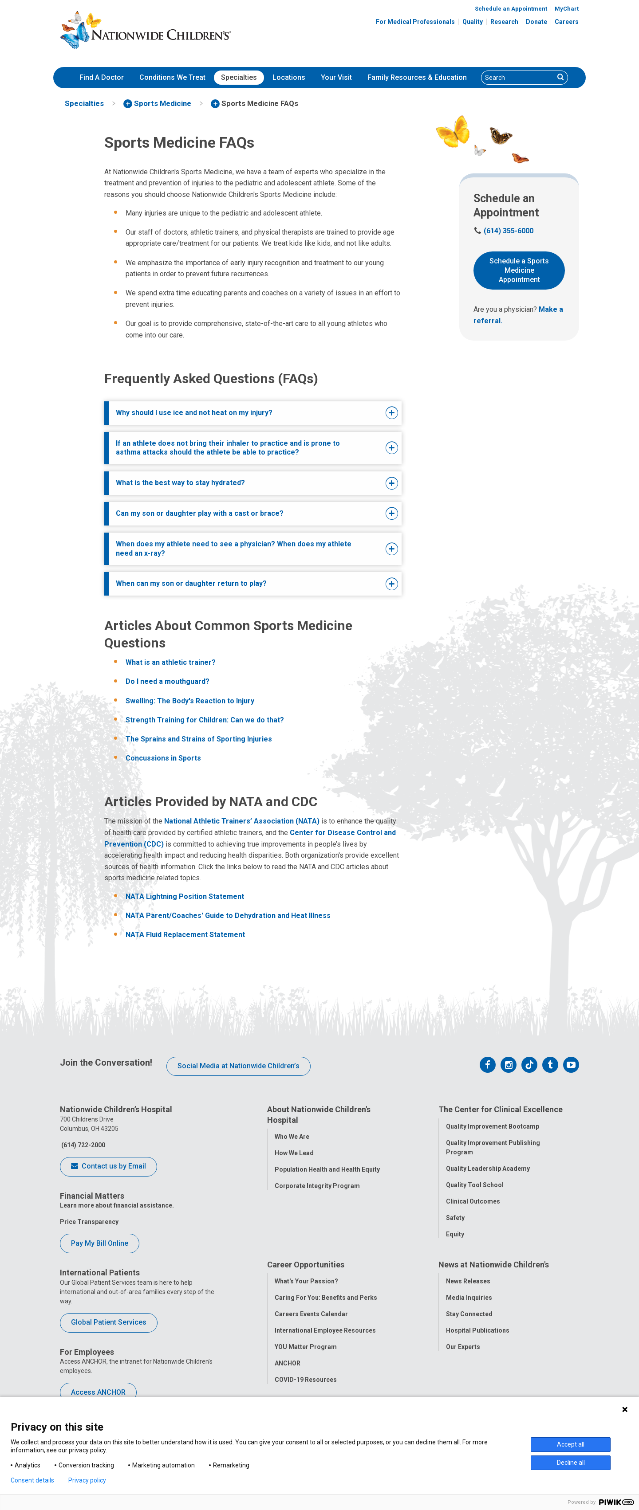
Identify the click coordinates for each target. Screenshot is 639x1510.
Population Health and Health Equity (327, 1169)
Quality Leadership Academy (488, 1168)
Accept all (570, 1444)
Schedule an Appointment (511, 9)
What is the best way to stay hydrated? (180, 482)
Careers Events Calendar (311, 1314)
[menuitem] (101, 78)
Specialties (239, 77)
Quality (472, 22)
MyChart (567, 9)
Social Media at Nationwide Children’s (239, 1066)
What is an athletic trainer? (171, 662)
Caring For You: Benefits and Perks (326, 1298)
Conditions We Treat (172, 77)
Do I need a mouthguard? (167, 681)
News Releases (468, 1282)
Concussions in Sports (163, 758)
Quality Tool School (475, 1184)
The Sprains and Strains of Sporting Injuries (199, 739)
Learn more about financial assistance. (117, 1205)
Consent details (32, 1480)
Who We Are (292, 1136)
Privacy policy (87, 1480)
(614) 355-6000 (503, 231)
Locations (288, 77)
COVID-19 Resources (306, 1380)
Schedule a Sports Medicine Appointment (519, 270)
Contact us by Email (108, 1167)
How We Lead (294, 1153)
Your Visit (336, 77)
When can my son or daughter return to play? (191, 583)
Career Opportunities (305, 1265)
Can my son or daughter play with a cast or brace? (200, 513)
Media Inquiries (469, 1298)
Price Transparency (89, 1221)
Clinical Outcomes (473, 1201)
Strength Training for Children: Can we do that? (205, 720)
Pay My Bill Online (99, 1243)
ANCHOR (287, 1364)
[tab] (240, 413)
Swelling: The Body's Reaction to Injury (190, 701)
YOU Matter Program (306, 1347)
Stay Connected (469, 1314)
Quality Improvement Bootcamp (492, 1126)
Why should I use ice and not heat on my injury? (194, 412)
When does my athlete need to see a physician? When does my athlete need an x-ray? (233, 548)
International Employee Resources (325, 1331)
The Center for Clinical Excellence (500, 1109)
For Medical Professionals (415, 22)
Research (504, 22)
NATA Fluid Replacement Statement (185, 934)
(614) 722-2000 (82, 1145)
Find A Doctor (101, 77)
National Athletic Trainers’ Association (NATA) (242, 821)
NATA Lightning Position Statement (185, 896)
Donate (536, 22)
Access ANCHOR (98, 1392)
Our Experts (463, 1347)
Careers (567, 22)
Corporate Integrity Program (317, 1185)
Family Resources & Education (417, 77)
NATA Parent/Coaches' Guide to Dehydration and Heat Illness (228, 915)
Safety (455, 1217)
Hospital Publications (477, 1331)
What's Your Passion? (306, 1282)
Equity (455, 1234)
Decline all (571, 1462)
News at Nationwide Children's (493, 1265)
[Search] (518, 78)
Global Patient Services (108, 1322)
